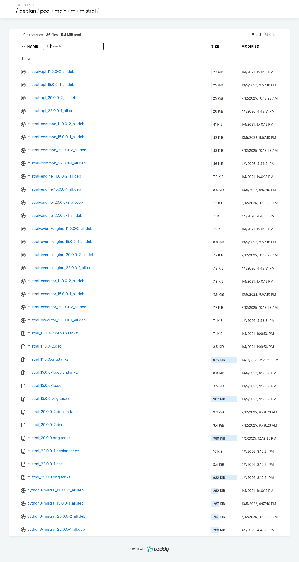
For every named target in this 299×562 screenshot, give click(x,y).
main (60, 11)
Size (215, 46)
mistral (88, 11)
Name (33, 46)
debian (28, 11)
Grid (270, 34)
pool (45, 11)
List (256, 34)
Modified (251, 46)
